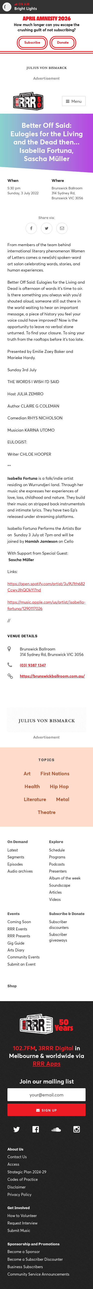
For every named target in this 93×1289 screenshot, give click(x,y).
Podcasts (57, 864)
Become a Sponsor (23, 1251)
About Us (15, 1149)
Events (13, 914)
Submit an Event (21, 964)
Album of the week (65, 878)
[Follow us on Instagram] (76, 1130)
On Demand (17, 842)
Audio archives (20, 871)
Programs (57, 856)
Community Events (23, 956)
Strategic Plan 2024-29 (26, 1171)
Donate (63, 42)
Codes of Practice (22, 1179)
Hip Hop (59, 786)
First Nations (54, 773)
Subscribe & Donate (67, 914)
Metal (62, 799)
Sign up (46, 1110)
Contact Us (17, 1156)
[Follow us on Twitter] (16, 1130)
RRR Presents (18, 935)
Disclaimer (16, 1187)
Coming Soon (19, 921)
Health (32, 786)
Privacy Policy (19, 1194)
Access (13, 1164)
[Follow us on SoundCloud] (56, 1130)
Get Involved (18, 1208)
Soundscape (59, 885)
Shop (12, 986)
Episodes (15, 864)
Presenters (58, 871)
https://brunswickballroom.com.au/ (52, 675)
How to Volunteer (22, 1215)
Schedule (57, 850)
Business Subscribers (25, 1266)
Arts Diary (15, 950)
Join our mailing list (46, 1081)
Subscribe (32, 42)
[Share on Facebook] (31, 228)
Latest (12, 850)
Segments (15, 856)
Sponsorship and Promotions (33, 1244)
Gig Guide (15, 943)
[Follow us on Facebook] (35, 1130)
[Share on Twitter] (46, 228)
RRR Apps (47, 1063)
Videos (55, 899)
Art (27, 773)
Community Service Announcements (38, 1274)
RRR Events (17, 928)
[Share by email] (62, 228)
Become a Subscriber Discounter (35, 1259)
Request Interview (22, 1223)
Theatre (47, 812)
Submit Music (18, 1230)
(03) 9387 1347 (33, 665)
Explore (56, 842)
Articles (55, 892)
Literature (35, 799)
